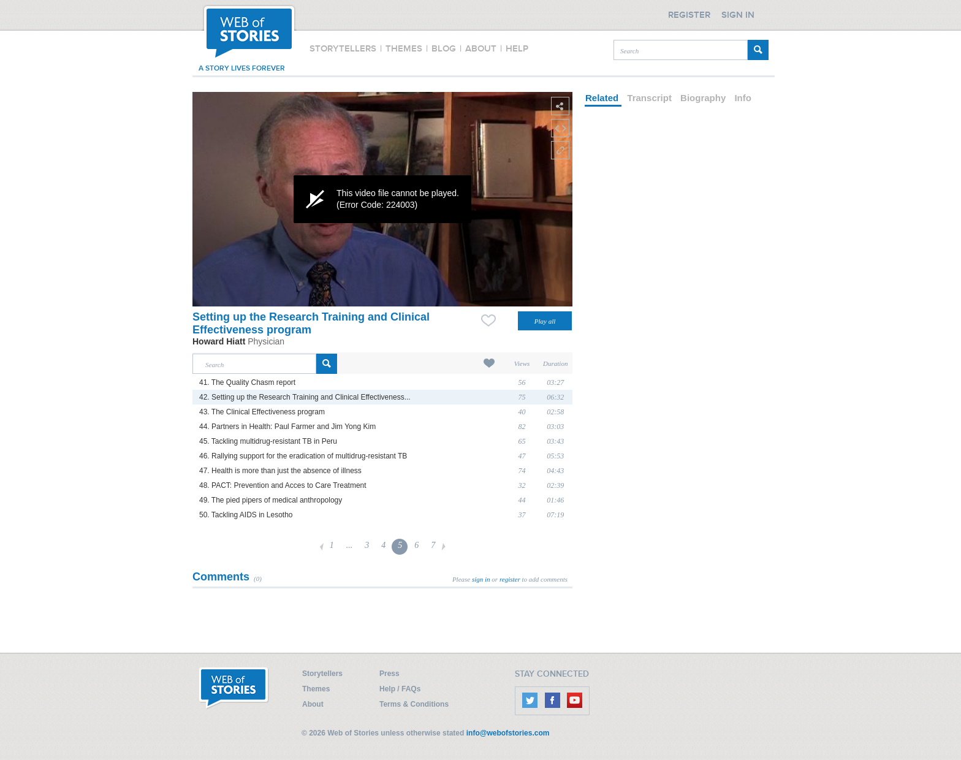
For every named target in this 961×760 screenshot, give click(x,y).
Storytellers (322, 673)
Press (389, 673)
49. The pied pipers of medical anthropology (270, 500)
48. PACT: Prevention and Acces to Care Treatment (283, 485)
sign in (481, 579)
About (313, 704)
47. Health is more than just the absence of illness (280, 470)
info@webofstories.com (508, 733)
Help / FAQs (399, 689)
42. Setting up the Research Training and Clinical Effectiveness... (305, 397)
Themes (316, 689)
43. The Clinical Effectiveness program (262, 412)
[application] (382, 199)
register (509, 579)
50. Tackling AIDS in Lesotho (246, 515)
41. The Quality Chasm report (247, 382)
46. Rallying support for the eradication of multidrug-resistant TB (303, 456)
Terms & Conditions (414, 704)
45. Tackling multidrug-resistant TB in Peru (268, 441)
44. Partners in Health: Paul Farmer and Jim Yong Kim (287, 426)
